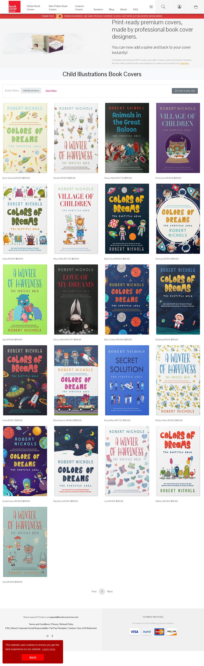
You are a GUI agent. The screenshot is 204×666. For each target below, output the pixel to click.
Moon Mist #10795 (62, 258)
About (14, 628)
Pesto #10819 (8, 258)
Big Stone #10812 (61, 501)
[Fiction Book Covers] (35, 10)
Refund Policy (66, 624)
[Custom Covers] (81, 10)
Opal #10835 (8, 581)
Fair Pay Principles (58, 628)
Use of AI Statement (87, 628)
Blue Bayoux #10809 (63, 420)
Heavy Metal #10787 (63, 339)
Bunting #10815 (162, 339)
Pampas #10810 (163, 258)
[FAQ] (135, 10)
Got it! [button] (32, 657)
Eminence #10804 (164, 178)
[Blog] (111, 10)
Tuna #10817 (8, 420)
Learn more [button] (48, 649)
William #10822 (162, 501)
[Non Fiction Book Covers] (59, 10)
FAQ (7, 628)
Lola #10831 (110, 501)
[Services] (98, 10)
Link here (184, 63)
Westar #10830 (60, 178)
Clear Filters (51, 90)
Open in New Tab (185, 90)
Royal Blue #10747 (113, 420)
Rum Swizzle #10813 (12, 178)
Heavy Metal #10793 (114, 178)
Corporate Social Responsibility (33, 628)
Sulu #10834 (8, 339)
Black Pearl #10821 (113, 258)
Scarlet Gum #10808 (12, 501)
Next (110, 591)
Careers (72, 628)
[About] (123, 10)
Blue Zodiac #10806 (114, 339)
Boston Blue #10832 (165, 420)
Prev (94, 591)
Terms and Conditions (39, 624)
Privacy (54, 624)
